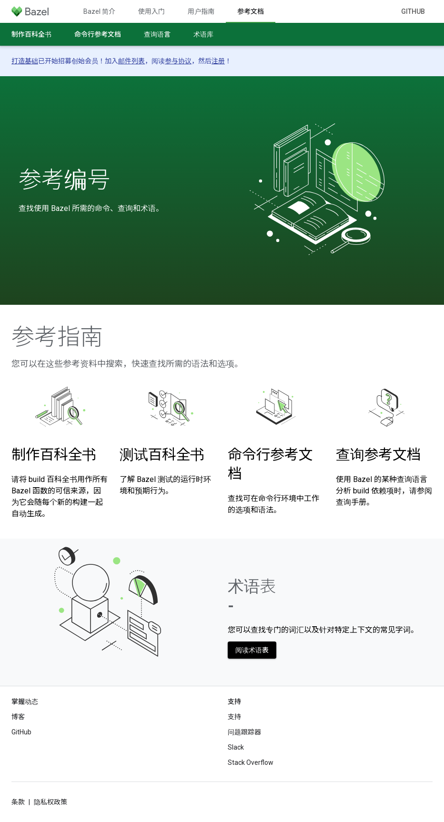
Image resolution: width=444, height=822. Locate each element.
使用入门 (151, 11)
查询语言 (157, 34)
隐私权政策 (50, 802)
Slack (236, 747)
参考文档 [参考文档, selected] (250, 11)
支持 (234, 717)
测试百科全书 (162, 454)
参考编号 (64, 180)
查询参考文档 (378, 454)
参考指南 (57, 337)
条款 (18, 802)
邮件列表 (131, 61)
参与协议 (178, 61)
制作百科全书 (31, 34)
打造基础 (24, 61)
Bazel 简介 (99, 11)
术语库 (203, 34)
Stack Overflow (250, 762)
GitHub (413, 11)
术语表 (252, 596)
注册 (218, 61)
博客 (18, 717)
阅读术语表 (252, 650)
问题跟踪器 (244, 732)
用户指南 (201, 11)
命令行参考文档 (97, 34)
